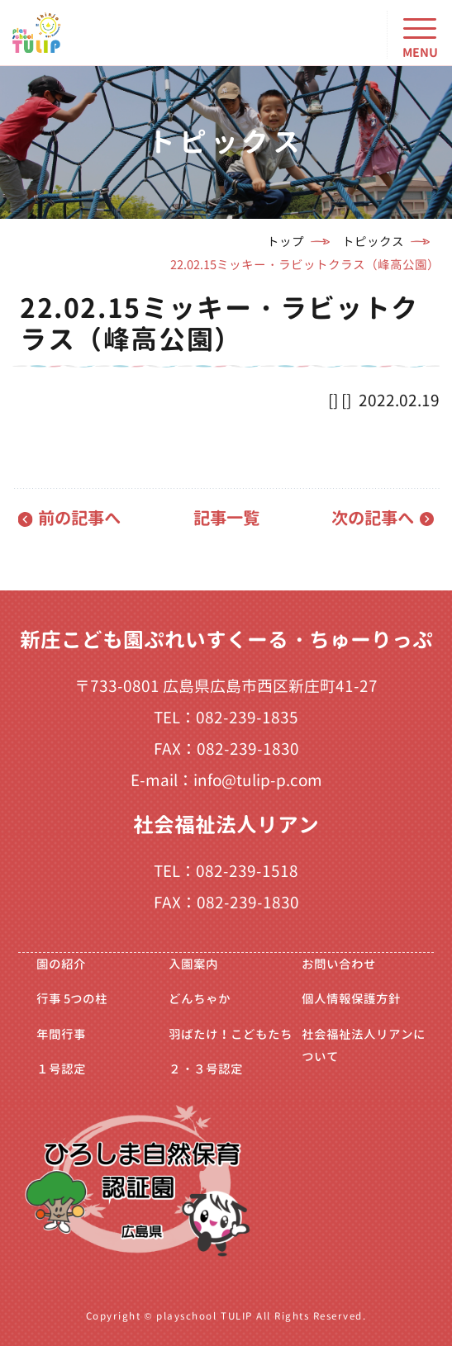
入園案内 (193, 964)
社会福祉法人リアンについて (364, 1046)
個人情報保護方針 (351, 998)
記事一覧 (226, 518)
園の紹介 (61, 964)
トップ (285, 241)
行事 (71, 998)
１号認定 (61, 1069)
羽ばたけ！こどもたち (231, 1034)
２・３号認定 (206, 1069)
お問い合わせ (339, 964)
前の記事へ (79, 518)
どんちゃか (200, 998)
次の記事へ (372, 518)
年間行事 (61, 1034)
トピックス (373, 241)
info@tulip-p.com (257, 780)
